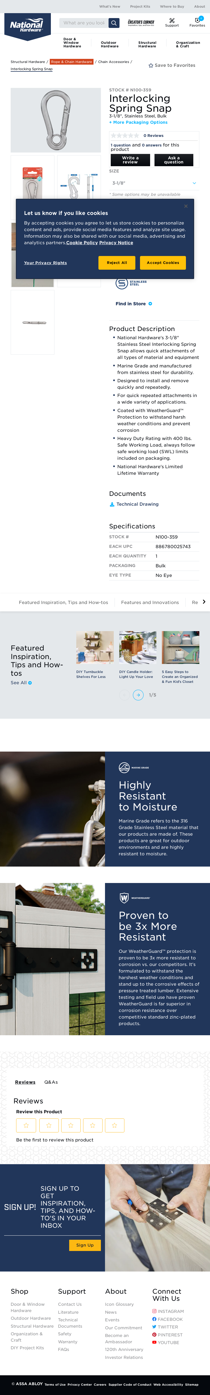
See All (21, 683)
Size (114, 171)
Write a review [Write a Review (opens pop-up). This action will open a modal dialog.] (130, 160)
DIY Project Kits (27, 1347)
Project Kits (140, 6)
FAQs (63, 1349)
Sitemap (192, 1385)
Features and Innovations (150, 602)
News (111, 1312)
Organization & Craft (188, 44)
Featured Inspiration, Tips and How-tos (63, 602)
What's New (109, 6)
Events (112, 1320)
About (199, 6)
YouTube (165, 1342)
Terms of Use (55, 1385)
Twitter (165, 1327)
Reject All (117, 263)
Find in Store (134, 303)
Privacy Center (80, 1385)
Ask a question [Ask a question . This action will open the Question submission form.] (173, 160)
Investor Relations (124, 1357)
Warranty (67, 1341)
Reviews (25, 1082)
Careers (100, 1385)
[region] (105, 239)
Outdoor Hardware (110, 44)
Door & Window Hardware (72, 42)
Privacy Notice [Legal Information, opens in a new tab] (116, 242)
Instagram (168, 1311)
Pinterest (167, 1335)
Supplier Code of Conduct (130, 1385)
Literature (68, 1312)
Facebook (167, 1319)
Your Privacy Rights (45, 263)
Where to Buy (172, 6)
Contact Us (70, 1304)
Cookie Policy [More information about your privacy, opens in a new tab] (82, 242)
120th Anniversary (124, 1349)
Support (72, 1291)
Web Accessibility (168, 1385)
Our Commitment (123, 1327)
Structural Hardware (147, 44)
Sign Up (85, 1245)
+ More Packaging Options (138, 122)
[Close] (185, 206)
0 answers (152, 145)
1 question (121, 145)
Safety (64, 1333)
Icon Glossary (119, 1304)
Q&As (51, 1082)
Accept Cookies (163, 263)
